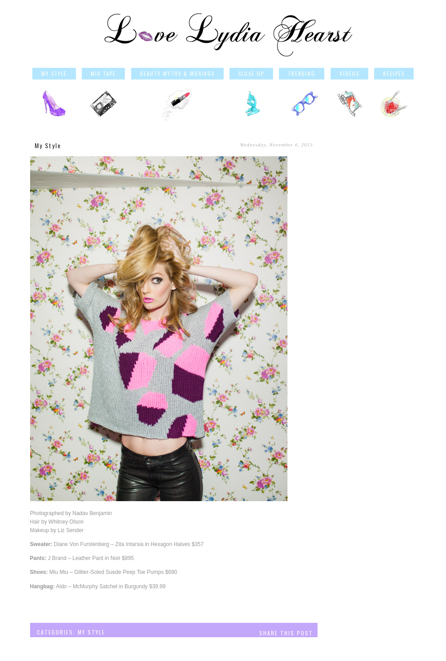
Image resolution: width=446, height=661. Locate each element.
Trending (301, 73)
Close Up (251, 73)
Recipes (394, 73)
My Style (54, 73)
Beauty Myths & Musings (177, 73)
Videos (349, 73)
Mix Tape (103, 73)
